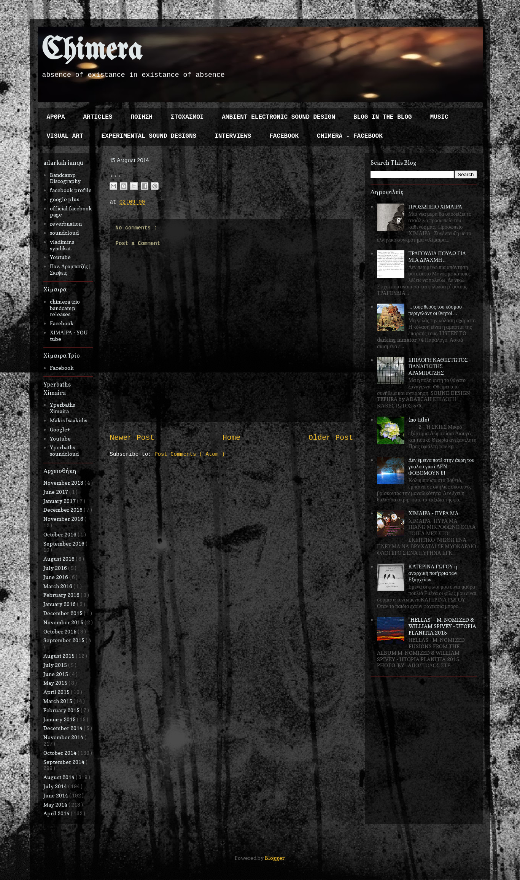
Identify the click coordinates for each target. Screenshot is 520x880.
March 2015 (58, 701)
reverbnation (66, 223)
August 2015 (59, 655)
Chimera (91, 51)
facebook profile (71, 190)
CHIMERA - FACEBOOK (350, 136)
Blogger (275, 858)
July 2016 (55, 568)
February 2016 (62, 595)
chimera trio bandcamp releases (65, 308)
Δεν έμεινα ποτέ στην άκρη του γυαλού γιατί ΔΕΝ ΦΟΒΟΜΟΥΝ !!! (442, 466)
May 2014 (55, 804)
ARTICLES (98, 117)
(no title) (419, 419)
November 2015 (63, 622)
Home (231, 438)
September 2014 (64, 762)
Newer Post (132, 438)
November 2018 (63, 482)
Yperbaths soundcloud (64, 450)
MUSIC (439, 117)
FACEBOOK (284, 136)
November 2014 (63, 737)
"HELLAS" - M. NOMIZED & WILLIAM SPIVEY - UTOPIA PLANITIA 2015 (442, 626)
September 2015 (64, 640)
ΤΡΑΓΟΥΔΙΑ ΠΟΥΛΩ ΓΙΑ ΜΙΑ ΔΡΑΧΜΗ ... (437, 256)
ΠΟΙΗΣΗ (141, 117)
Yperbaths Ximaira (62, 407)
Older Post (331, 438)
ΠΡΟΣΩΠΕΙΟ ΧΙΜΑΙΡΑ (436, 206)
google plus (64, 199)
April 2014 (57, 813)
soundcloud (64, 232)
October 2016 (60, 534)
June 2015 (56, 674)
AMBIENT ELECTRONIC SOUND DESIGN (278, 117)
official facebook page (71, 211)
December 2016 (63, 509)
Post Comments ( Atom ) (189, 454)
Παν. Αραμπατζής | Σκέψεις (70, 269)
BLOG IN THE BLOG (382, 117)
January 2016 (60, 604)
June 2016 (56, 577)
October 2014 (60, 753)
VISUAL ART (65, 136)
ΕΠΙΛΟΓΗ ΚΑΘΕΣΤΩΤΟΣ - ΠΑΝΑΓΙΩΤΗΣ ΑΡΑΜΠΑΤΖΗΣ (440, 366)
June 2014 (56, 795)
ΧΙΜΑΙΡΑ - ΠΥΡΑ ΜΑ (434, 513)
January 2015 (60, 719)
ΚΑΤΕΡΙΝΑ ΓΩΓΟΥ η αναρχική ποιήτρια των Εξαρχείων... (433, 572)
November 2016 (63, 519)
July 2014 (55, 786)
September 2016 (64, 543)
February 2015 (62, 710)
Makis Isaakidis (68, 420)
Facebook (62, 323)
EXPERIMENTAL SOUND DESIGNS (149, 136)
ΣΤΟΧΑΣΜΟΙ (187, 117)
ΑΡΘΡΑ (56, 117)
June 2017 (56, 492)
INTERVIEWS (233, 136)
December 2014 (63, 728)
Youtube (60, 257)
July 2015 (55, 665)
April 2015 (57, 692)
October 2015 (60, 631)
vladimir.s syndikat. (62, 245)
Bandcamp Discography (65, 178)
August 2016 (59, 558)
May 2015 (55, 682)
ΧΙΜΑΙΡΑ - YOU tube (69, 335)
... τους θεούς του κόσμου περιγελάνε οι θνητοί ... (435, 309)
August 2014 (59, 777)
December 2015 (63, 613)
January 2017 (60, 501)
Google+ (60, 429)
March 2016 (58, 586)
